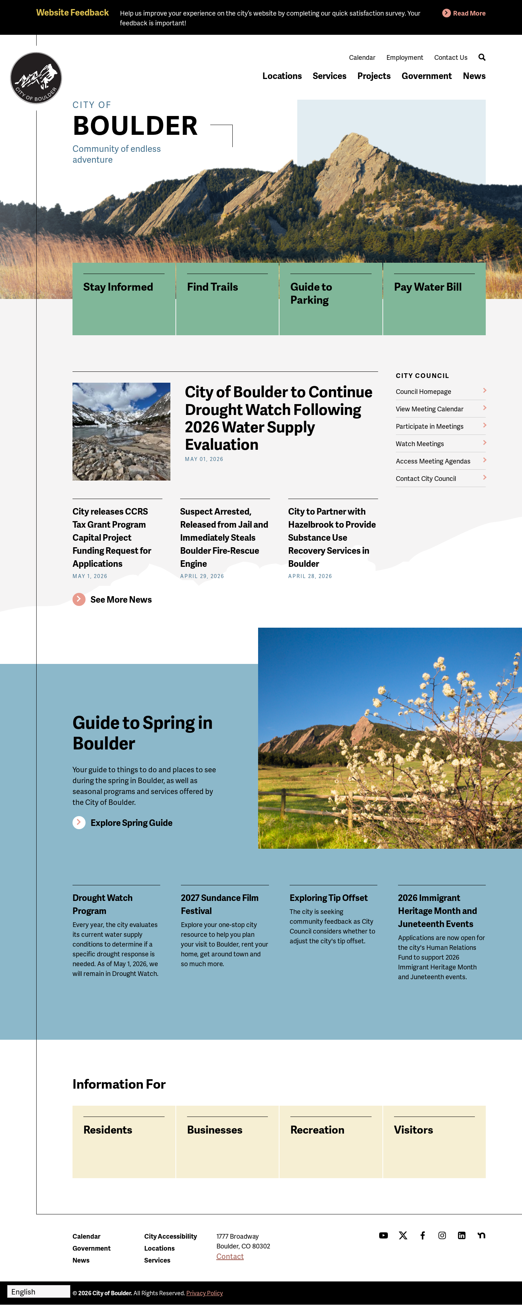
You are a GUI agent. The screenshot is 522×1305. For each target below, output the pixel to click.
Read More (469, 12)
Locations (282, 76)
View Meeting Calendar (430, 408)
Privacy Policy (204, 1293)
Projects (374, 76)
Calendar (362, 57)
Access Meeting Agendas (433, 460)
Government (427, 76)
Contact (230, 1256)
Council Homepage (423, 391)
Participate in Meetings (430, 426)
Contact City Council (426, 478)
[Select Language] (38, 1291)
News (474, 76)
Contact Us (451, 57)
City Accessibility (170, 1235)
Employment (404, 57)
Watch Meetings (420, 443)
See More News (121, 599)
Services (330, 76)
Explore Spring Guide (132, 822)
